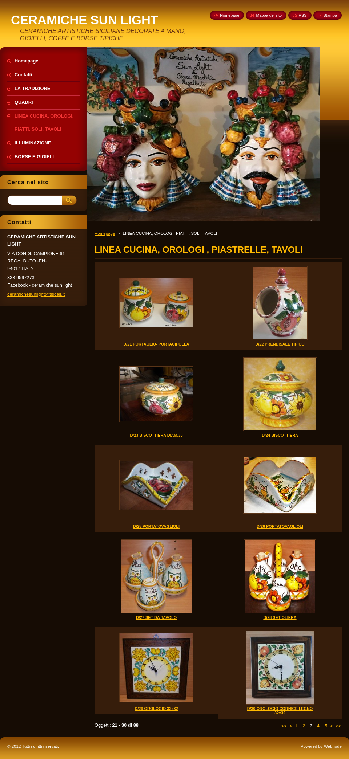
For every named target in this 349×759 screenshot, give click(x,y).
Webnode (333, 746)
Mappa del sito (269, 15)
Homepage (105, 233)
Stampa (330, 15)
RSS (302, 15)
